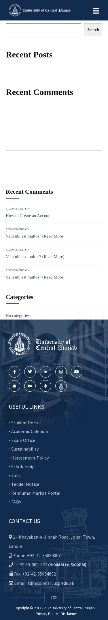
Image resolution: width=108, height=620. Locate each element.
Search (93, 29)
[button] (96, 11)
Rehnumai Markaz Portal (35, 493)
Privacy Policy (47, 613)
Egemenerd (15, 108)
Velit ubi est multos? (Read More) (61, 125)
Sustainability (25, 449)
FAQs (16, 502)
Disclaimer (68, 613)
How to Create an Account (55, 108)
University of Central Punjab (73, 608)
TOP (54, 597)
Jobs (16, 475)
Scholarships (24, 466)
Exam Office (23, 440)
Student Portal (26, 422)
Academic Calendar (29, 431)
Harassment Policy (30, 457)
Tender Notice (25, 484)
